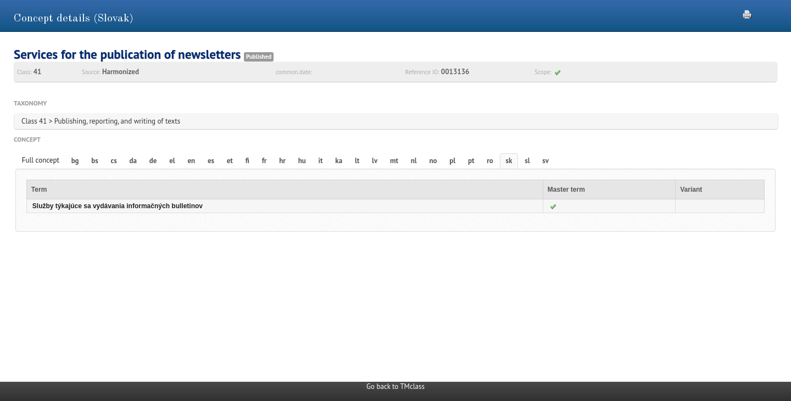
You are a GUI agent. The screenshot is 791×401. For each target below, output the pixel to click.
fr (264, 160)
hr (282, 160)
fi (247, 160)
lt (357, 160)
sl (527, 160)
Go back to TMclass (395, 386)
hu (302, 160)
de (153, 160)
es (211, 160)
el (172, 160)
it (321, 160)
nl (414, 160)
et (230, 160)
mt (394, 160)
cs (114, 160)
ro (490, 160)
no (433, 160)
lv (374, 160)
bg (75, 160)
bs (94, 160)
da (133, 160)
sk (509, 160)
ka (338, 160)
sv (545, 160)
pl (452, 160)
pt (471, 160)
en (191, 160)
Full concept (40, 160)
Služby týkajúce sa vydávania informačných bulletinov (117, 206)
